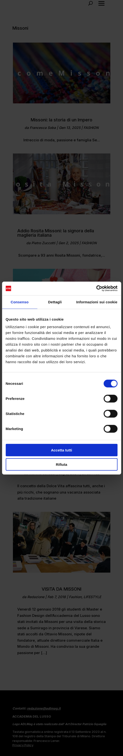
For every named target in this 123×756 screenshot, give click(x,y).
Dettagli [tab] (55, 302)
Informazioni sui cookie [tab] (96, 302)
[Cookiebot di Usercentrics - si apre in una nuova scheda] (96, 288)
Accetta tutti (61, 450)
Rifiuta (61, 464)
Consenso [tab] (19, 302)
